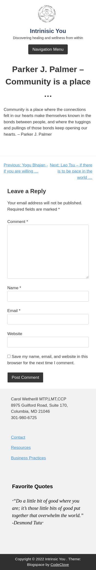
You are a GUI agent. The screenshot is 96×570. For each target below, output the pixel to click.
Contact (18, 437)
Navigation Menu (48, 49)
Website (14, 333)
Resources (21, 447)
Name (14, 288)
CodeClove (59, 564)
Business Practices (28, 458)
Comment (17, 221)
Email (13, 310)
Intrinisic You (48, 31)
